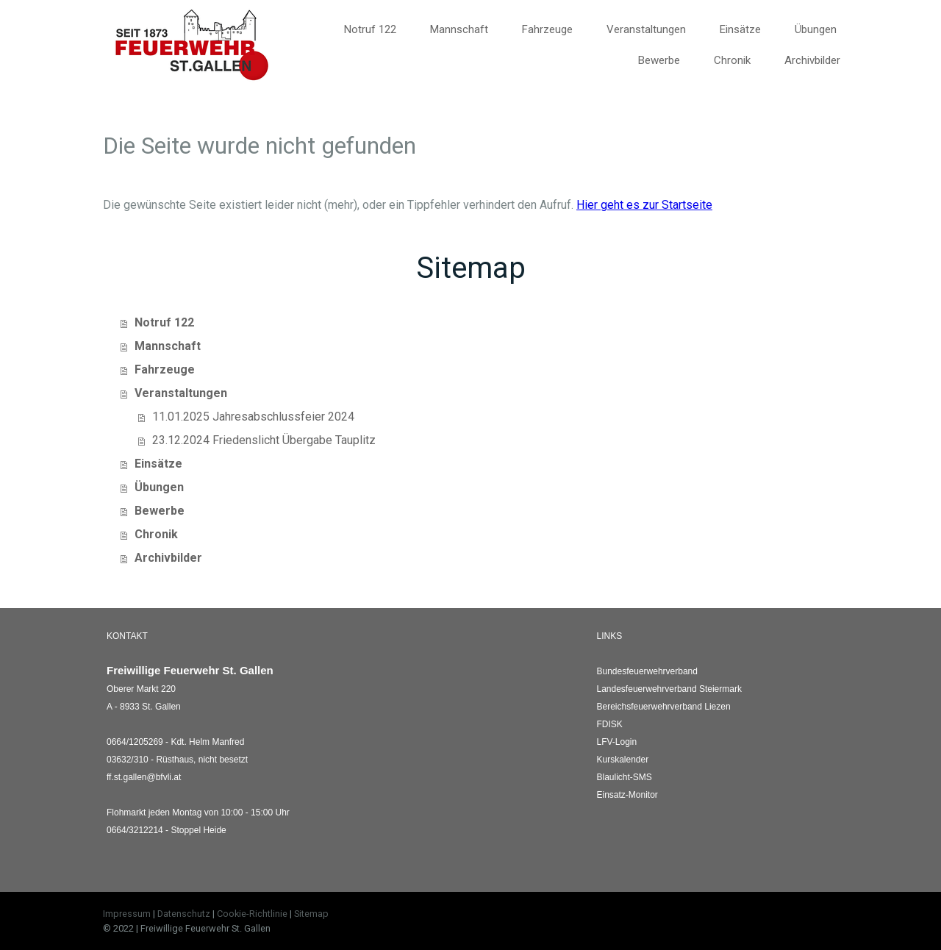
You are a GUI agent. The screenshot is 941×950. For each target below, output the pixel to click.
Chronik (732, 60)
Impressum (127, 913)
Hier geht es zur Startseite (644, 205)
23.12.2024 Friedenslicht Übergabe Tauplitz (264, 440)
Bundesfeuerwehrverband (647, 671)
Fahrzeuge (547, 29)
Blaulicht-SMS (624, 777)
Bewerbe (659, 60)
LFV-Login (617, 742)
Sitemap (311, 913)
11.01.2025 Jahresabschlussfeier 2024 (253, 417)
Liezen (664, 706)
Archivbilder (812, 60)
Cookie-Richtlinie (252, 913)
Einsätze (740, 29)
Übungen (816, 29)
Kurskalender (623, 759)
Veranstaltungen (646, 29)
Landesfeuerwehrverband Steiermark (669, 689)
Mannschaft (459, 29)
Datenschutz (183, 913)
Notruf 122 (370, 29)
